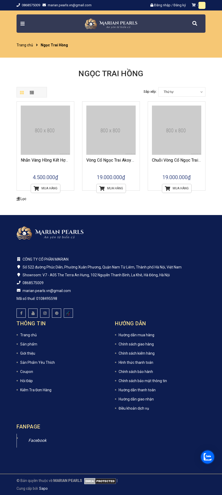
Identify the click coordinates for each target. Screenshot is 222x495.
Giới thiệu (27, 353)
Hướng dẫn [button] (130, 323)
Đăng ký (179, 5)
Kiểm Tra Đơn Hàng (35, 390)
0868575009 (31, 5)
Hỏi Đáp (26, 381)
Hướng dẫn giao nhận (136, 399)
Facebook (37, 440)
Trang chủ (28, 335)
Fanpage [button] (28, 427)
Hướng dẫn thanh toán (137, 390)
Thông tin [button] (31, 323)
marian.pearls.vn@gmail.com (70, 5)
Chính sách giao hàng (136, 344)
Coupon (26, 372)
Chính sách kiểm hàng (137, 353)
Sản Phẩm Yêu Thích (37, 362)
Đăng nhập (162, 5)
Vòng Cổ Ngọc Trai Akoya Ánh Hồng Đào (123, 160)
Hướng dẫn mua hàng (136, 335)
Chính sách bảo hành (136, 372)
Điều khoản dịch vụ (134, 408)
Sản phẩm (28, 344)
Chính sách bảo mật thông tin (143, 381)
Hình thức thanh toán (136, 362)
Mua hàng (45, 188)
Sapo (43, 488)
